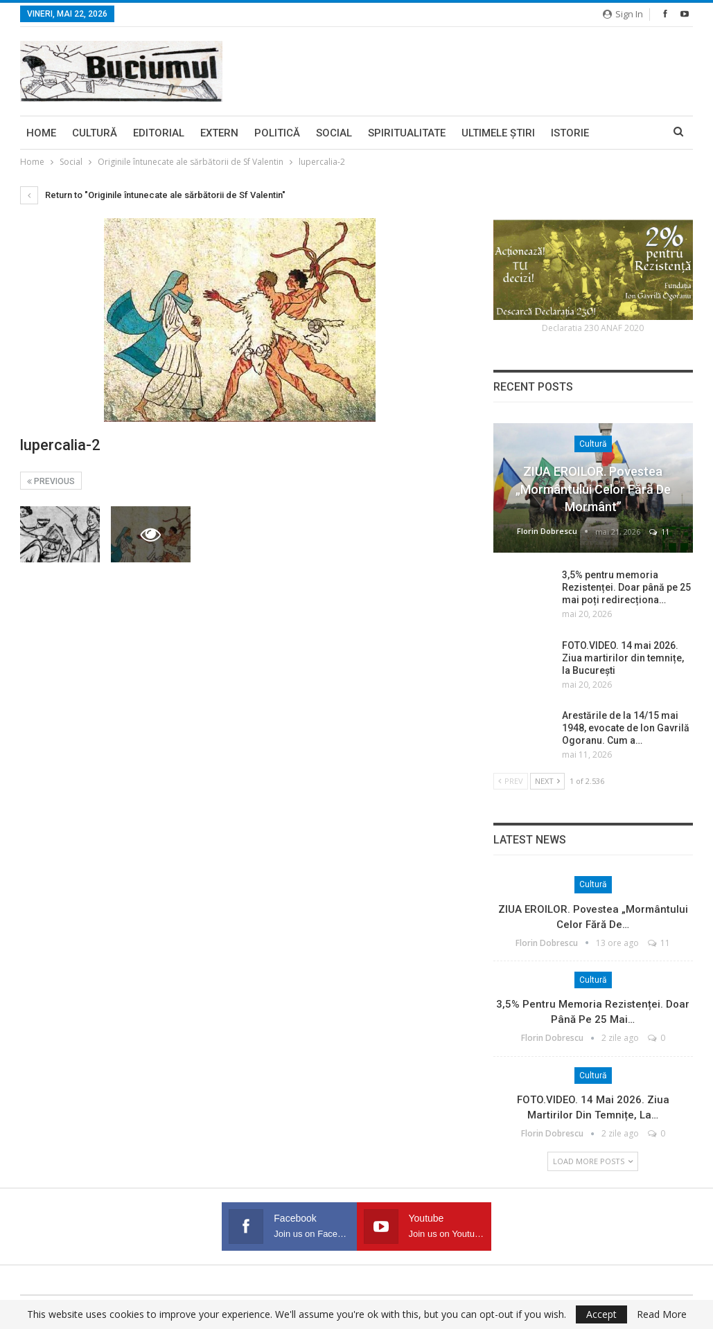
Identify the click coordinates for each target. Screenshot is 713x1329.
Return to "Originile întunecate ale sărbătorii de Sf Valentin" (152, 195)
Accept (601, 1314)
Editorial (158, 133)
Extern (219, 133)
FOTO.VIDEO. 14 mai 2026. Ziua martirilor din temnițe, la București (623, 658)
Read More (662, 1314)
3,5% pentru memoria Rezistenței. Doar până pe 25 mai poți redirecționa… (626, 587)
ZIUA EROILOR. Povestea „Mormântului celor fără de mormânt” (593, 488)
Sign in (623, 14)
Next (547, 781)
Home (41, 133)
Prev (510, 781)
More (619, 133)
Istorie (570, 133)
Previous (51, 481)
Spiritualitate (407, 133)
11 (659, 531)
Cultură (94, 133)
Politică (277, 133)
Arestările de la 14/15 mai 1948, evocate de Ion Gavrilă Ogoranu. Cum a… (625, 728)
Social (334, 133)
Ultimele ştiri (498, 133)
